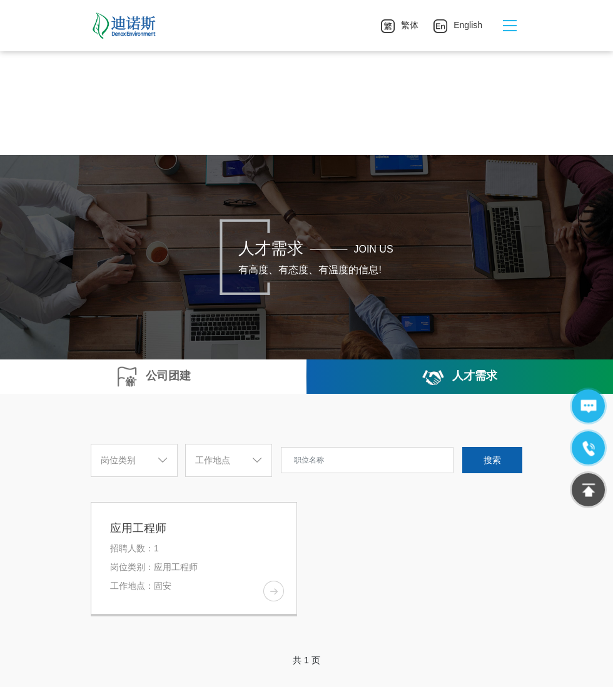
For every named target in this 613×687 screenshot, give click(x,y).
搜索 (492, 460)
